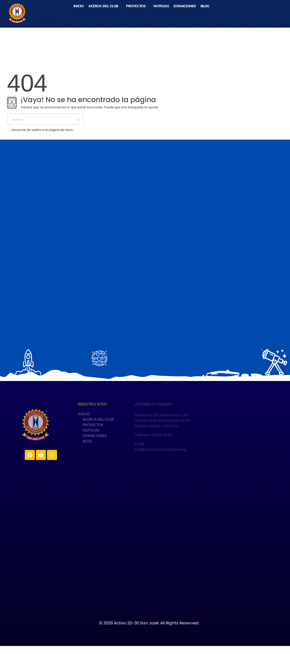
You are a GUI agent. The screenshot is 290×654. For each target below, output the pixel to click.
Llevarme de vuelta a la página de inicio (40, 130)
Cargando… (145, 259)
